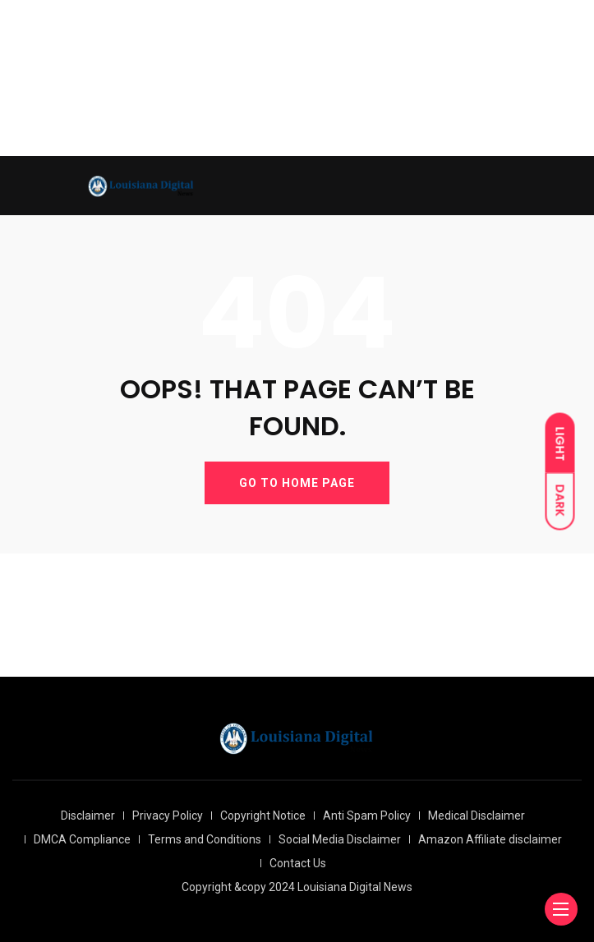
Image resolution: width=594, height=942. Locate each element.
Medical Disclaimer (476, 815)
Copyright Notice (263, 815)
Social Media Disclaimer (340, 839)
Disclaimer (88, 815)
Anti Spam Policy (367, 815)
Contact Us (297, 863)
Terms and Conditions (204, 839)
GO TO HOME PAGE (297, 482)
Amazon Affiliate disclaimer (490, 839)
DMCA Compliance (82, 839)
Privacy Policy (167, 815)
